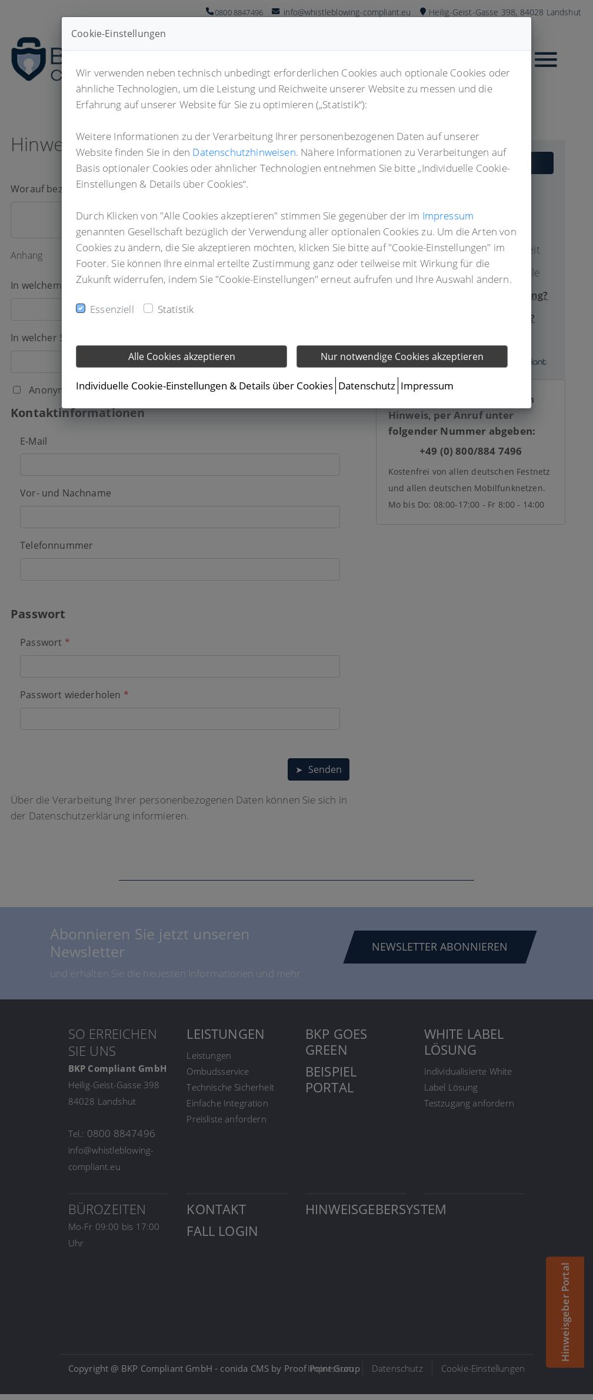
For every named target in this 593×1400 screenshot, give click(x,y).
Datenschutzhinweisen (243, 152)
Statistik (176, 309)
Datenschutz (366, 385)
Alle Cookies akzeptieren (181, 356)
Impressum (448, 215)
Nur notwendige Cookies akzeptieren (402, 356)
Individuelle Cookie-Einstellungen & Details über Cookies (204, 385)
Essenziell (112, 309)
